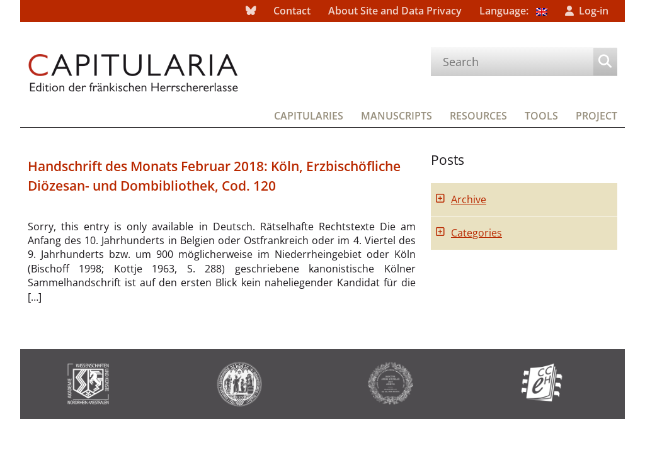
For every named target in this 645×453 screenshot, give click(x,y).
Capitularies (308, 116)
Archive (468, 199)
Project (596, 116)
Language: (513, 11)
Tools (541, 116)
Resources (478, 116)
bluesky (251, 11)
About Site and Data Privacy (395, 11)
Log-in (593, 11)
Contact (292, 11)
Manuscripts (396, 116)
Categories (476, 233)
